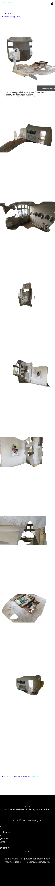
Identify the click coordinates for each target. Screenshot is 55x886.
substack (5, 847)
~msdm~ (7, 2)
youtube (4, 838)
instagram (5, 832)
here (36, 776)
